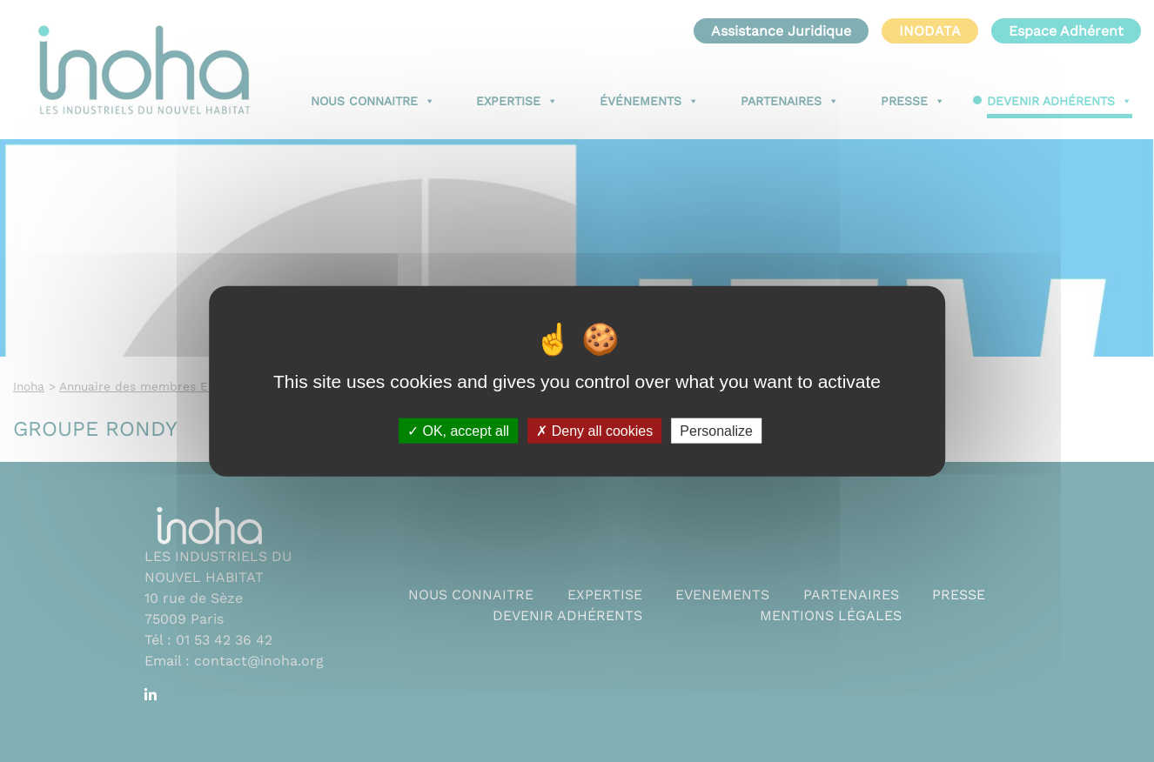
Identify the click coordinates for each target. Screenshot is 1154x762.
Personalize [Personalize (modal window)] (716, 430)
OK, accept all (458, 430)
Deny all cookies (594, 430)
